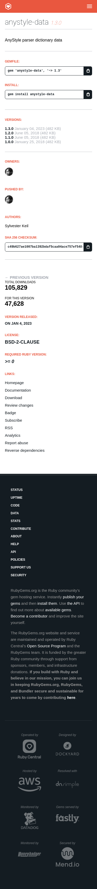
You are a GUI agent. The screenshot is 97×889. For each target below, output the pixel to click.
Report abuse (16, 443)
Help (15, 544)
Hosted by (32, 771)
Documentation (18, 390)
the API (73, 603)
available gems (58, 610)
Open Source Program (46, 646)
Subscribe (13, 420)
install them (47, 603)
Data (15, 513)
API (13, 552)
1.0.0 (9, 142)
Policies (18, 559)
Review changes (19, 405)
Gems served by (67, 807)
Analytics (12, 435)
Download (13, 397)
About (16, 536)
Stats (15, 521)
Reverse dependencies (24, 450)
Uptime (16, 497)
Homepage (14, 382)
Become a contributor (29, 616)
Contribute (21, 529)
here (71, 697)
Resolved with (68, 771)
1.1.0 (9, 137)
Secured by (69, 843)
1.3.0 (9, 128)
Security (18, 575)
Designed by (69, 735)
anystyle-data (27, 21)
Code (15, 505)
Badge (10, 413)
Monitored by (31, 807)
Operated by (31, 736)
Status (17, 490)
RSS (9, 428)
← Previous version (26, 277)
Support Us (21, 567)
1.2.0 (9, 133)
